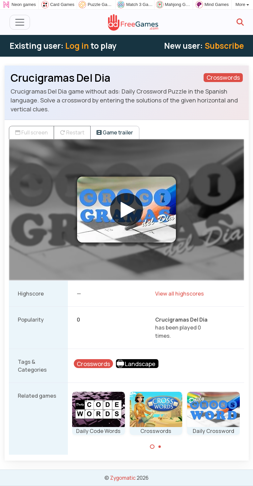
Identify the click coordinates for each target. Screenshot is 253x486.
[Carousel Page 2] (159, 446)
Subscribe (224, 45)
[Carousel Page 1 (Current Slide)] (152, 446)
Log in (77, 45)
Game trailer (115, 132)
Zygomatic (123, 477)
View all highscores (179, 293)
